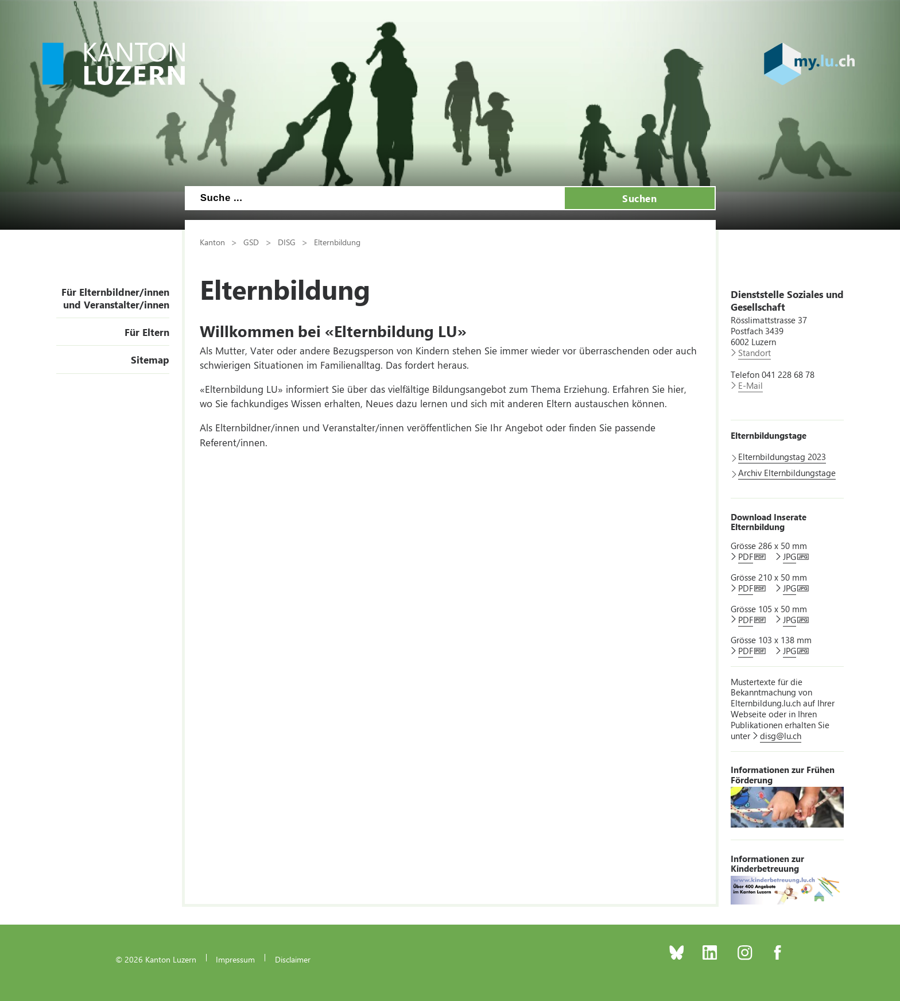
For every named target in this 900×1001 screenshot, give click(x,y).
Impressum (235, 959)
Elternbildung (337, 242)
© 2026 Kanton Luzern (155, 959)
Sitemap (150, 359)
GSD (251, 242)
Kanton (212, 242)
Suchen (639, 198)
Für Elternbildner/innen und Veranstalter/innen (115, 298)
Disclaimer (293, 959)
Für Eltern (147, 332)
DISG (287, 242)
